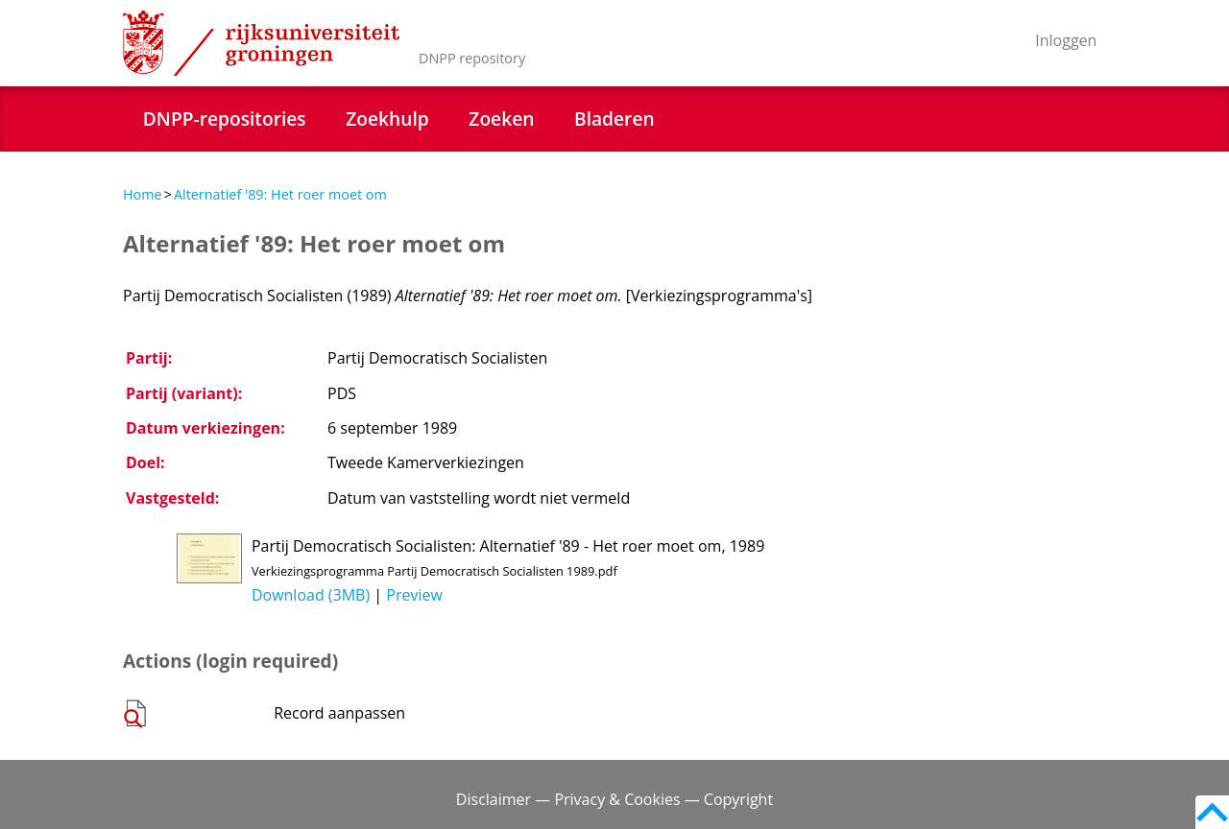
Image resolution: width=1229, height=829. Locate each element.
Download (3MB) (311, 594)
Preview (414, 594)
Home (142, 194)
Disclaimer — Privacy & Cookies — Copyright (614, 799)
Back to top (1212, 812)
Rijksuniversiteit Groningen (261, 43)
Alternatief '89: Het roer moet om (280, 194)
